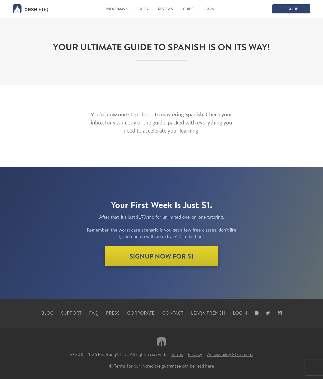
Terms (177, 354)
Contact (172, 313)
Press (113, 313)
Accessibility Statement (230, 354)
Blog (143, 8)
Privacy (195, 354)
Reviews (165, 8)
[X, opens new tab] (268, 313)
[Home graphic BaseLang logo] (30, 9)
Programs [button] (115, 8)
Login (209, 8)
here (209, 366)
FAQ (93, 313)
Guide (188, 8)
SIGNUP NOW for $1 (161, 256)
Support (71, 313)
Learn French (208, 313)
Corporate (141, 313)
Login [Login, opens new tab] (240, 313)
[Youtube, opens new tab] (280, 313)
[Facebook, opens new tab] (256, 313)
